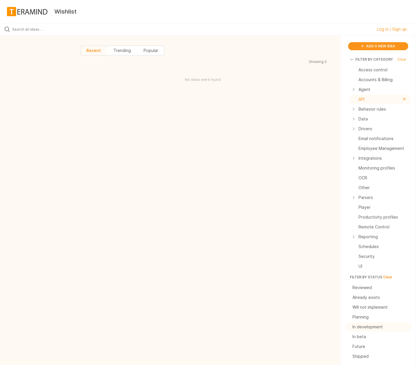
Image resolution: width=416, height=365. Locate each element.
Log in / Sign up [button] (392, 29)
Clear (401, 59)
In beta (379, 337)
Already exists (379, 297)
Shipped (379, 356)
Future (379, 346)
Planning (379, 317)
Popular (151, 50)
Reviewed (379, 287)
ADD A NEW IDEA (378, 46)
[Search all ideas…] (49, 29)
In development (379, 327)
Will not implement (379, 307)
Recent (93, 50)
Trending (122, 50)
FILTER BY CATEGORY (371, 59)
